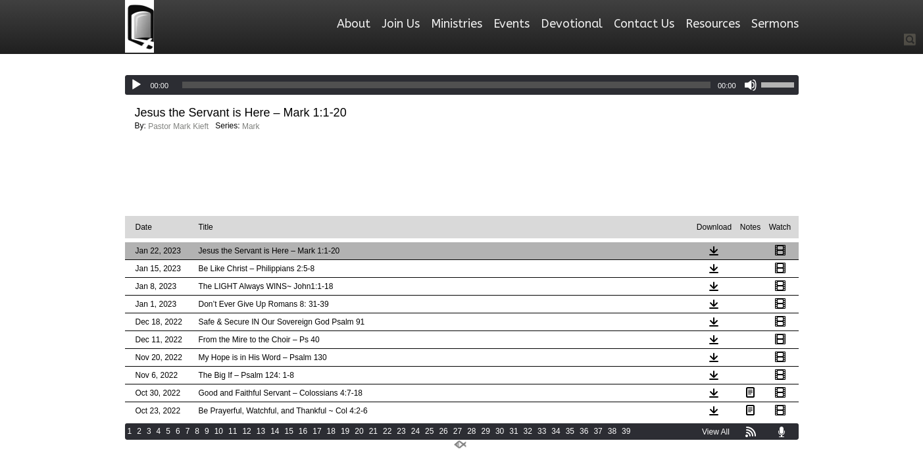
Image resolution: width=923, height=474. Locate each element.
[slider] (446, 85)
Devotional (572, 23)
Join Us (401, 23)
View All (716, 431)
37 (597, 431)
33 (541, 431)
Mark (251, 126)
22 (387, 431)
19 (345, 431)
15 (288, 431)
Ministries (456, 23)
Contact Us (644, 23)
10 (218, 431)
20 (359, 431)
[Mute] (750, 85)
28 (471, 431)
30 (499, 431)
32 (528, 431)
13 (261, 431)
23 (401, 431)
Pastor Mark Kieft (178, 126)
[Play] (136, 85)
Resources (713, 23)
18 (331, 431)
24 (415, 431)
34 (555, 431)
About (353, 23)
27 (457, 431)
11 (232, 431)
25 (429, 431)
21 (373, 431)
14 (274, 431)
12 (246, 431)
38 (612, 431)
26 (443, 431)
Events (511, 23)
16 (303, 431)
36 (584, 431)
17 (316, 431)
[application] (462, 85)
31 (513, 431)
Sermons (775, 23)
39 (626, 431)
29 (486, 431)
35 (570, 431)
